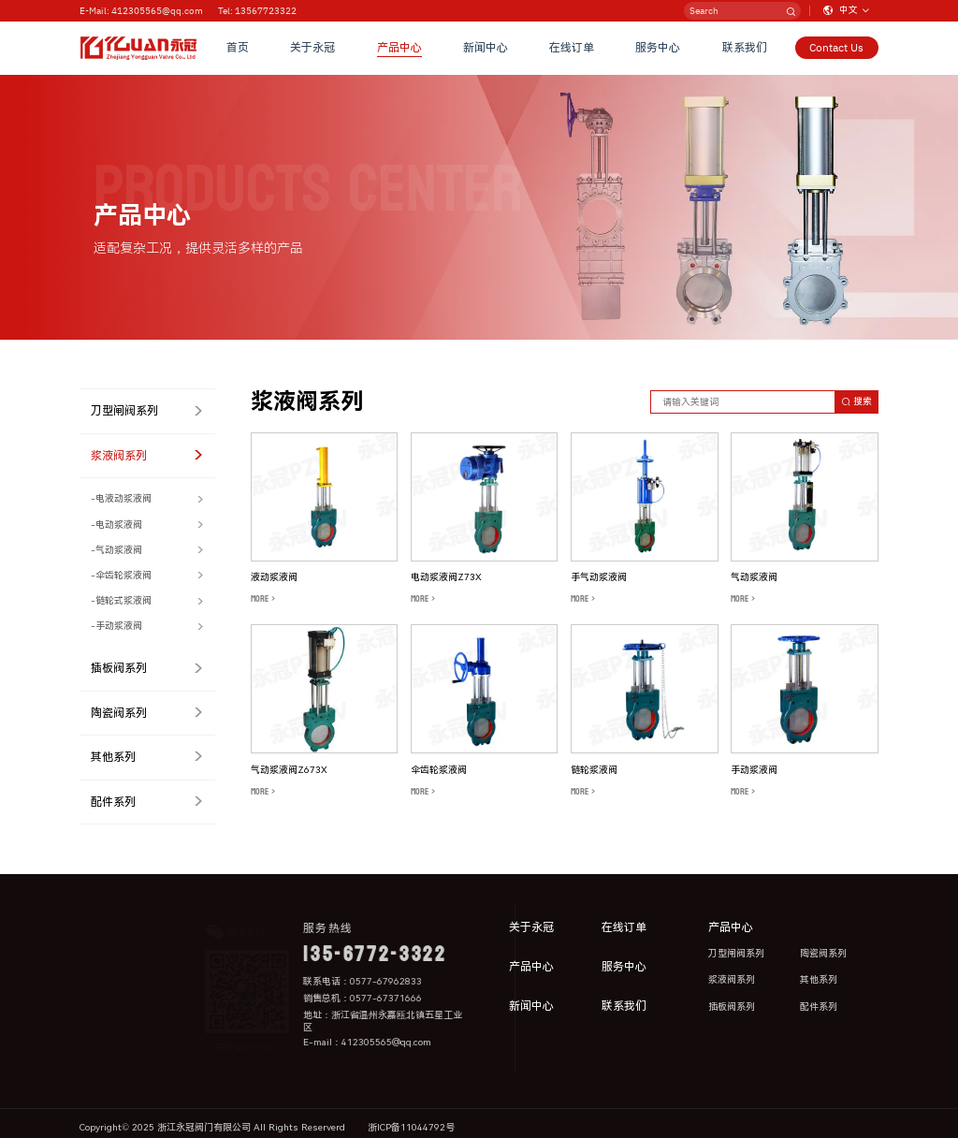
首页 (237, 47)
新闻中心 (485, 47)
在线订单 (571, 47)
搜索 (856, 401)
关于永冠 (312, 47)
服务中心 (657, 47)
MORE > (263, 599)
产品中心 (399, 47)
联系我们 (744, 47)
